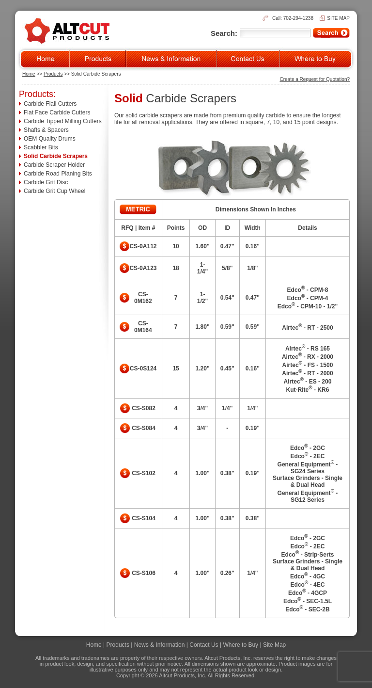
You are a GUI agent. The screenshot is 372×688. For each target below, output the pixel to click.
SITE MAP (338, 18)
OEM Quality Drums (50, 138)
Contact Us (203, 644)
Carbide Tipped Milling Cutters (63, 121)
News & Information (159, 644)
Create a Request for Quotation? (314, 79)
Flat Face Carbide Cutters (57, 112)
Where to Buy (240, 644)
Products (53, 74)
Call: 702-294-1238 (292, 18)
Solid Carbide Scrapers (56, 156)
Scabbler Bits (41, 147)
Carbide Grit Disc (46, 182)
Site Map (274, 644)
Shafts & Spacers (46, 130)
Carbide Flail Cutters (50, 103)
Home (28, 74)
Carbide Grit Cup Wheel (54, 191)
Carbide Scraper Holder (54, 164)
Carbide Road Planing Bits (58, 173)
